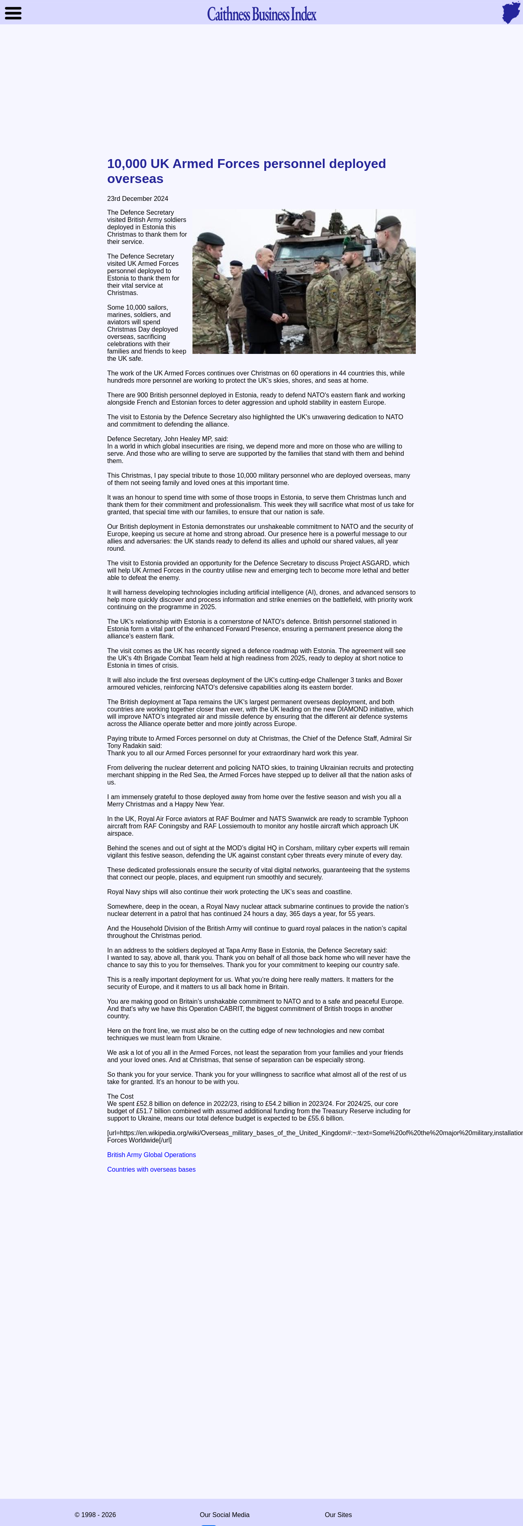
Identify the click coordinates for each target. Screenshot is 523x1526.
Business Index (261, 13)
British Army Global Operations (151, 1154)
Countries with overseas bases (151, 1169)
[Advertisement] (261, 91)
